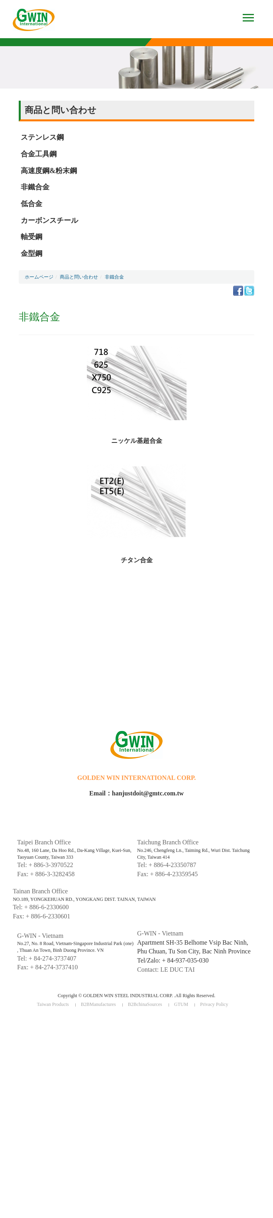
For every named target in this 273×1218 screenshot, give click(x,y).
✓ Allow (9, 1036)
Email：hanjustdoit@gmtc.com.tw (136, 793)
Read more (14, 1095)
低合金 (31, 204)
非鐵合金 (35, 187)
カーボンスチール (49, 220)
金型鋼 (31, 253)
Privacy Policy (214, 1004)
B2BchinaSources (145, 1004)
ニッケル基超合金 (136, 440)
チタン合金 (137, 560)
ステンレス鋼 (42, 137)
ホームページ (39, 277)
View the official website (57, 1095)
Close (6, 1021)
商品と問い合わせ (79, 277)
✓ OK (172, 1214)
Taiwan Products (53, 1004)
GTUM (181, 1004)
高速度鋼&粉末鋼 (49, 171)
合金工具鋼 (39, 154)
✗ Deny (8, 1044)
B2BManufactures (98, 1004)
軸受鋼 (31, 237)
